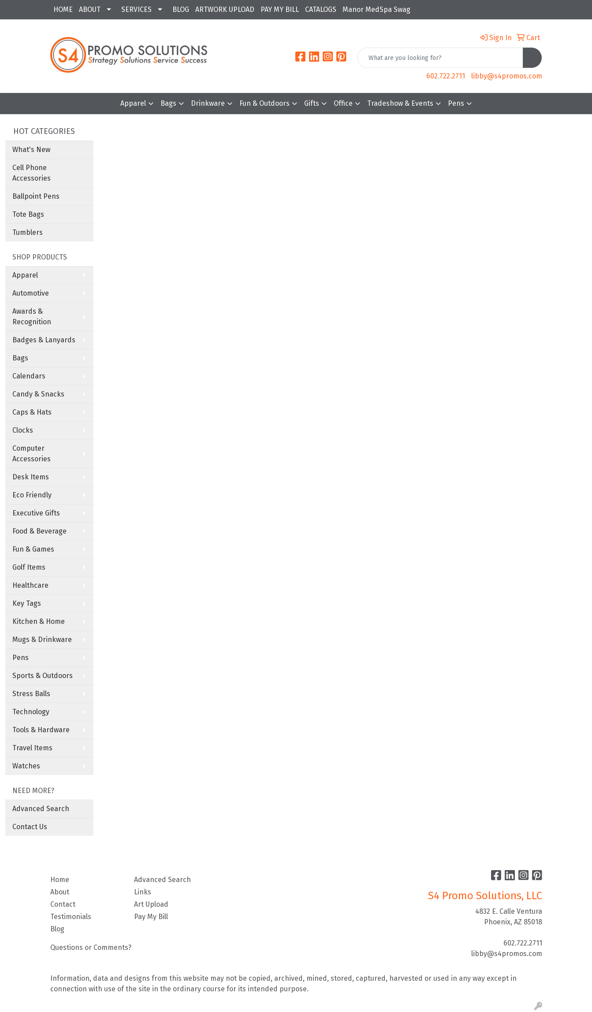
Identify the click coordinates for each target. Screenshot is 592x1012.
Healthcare (30, 585)
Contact (62, 904)
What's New (31, 149)
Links (142, 892)
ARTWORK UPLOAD (224, 9)
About (59, 892)
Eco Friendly (32, 495)
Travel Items (32, 748)
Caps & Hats (32, 412)
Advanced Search (40, 808)
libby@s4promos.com (506, 76)
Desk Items (30, 477)
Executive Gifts (36, 513)
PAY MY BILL (280, 9)
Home (59, 879)
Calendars (28, 376)
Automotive (30, 293)
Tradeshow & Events (400, 103)
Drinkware (208, 103)
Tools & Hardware (41, 730)
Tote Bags (28, 214)
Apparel (133, 103)
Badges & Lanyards (43, 340)
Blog (57, 929)
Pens (456, 103)
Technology (30, 712)
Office (343, 103)
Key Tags (26, 603)
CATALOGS (320, 9)
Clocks (22, 430)
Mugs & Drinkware (42, 639)
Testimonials (70, 916)
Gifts (311, 103)
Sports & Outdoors (42, 675)
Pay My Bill (151, 916)
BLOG (180, 9)
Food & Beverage (39, 531)
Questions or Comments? (90, 947)
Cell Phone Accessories (31, 172)
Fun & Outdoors (264, 103)
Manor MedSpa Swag (376, 9)
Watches (26, 766)
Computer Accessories (31, 453)
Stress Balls (31, 693)
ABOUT (90, 9)
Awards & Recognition (31, 316)
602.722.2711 (445, 76)
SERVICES (136, 9)
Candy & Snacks (38, 394)
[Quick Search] (440, 58)
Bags (168, 103)
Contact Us (29, 827)
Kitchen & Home (38, 621)
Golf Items (28, 567)
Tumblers (27, 232)
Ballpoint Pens (36, 196)
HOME (63, 9)
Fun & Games (33, 549)
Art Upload (151, 904)
